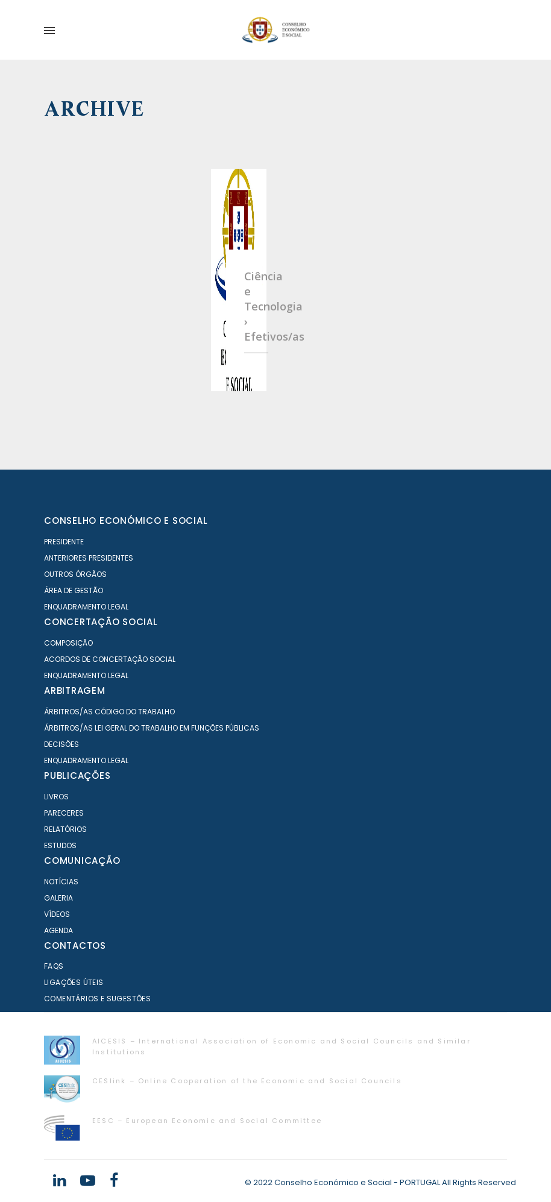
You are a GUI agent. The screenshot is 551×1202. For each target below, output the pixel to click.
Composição (68, 643)
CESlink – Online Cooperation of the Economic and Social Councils (247, 1081)
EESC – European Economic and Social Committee (207, 1120)
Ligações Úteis (74, 982)
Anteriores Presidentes (88, 558)
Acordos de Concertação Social (109, 659)
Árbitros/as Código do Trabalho (109, 711)
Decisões (61, 744)
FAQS (54, 966)
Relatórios (65, 829)
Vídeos (57, 914)
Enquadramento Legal (86, 607)
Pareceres (64, 813)
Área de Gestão (73, 590)
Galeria (58, 898)
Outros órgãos (75, 574)
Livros (56, 796)
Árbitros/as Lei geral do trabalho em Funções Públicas (151, 728)
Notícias (61, 881)
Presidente (64, 541)
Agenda (58, 930)
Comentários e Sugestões (97, 998)
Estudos (60, 845)
